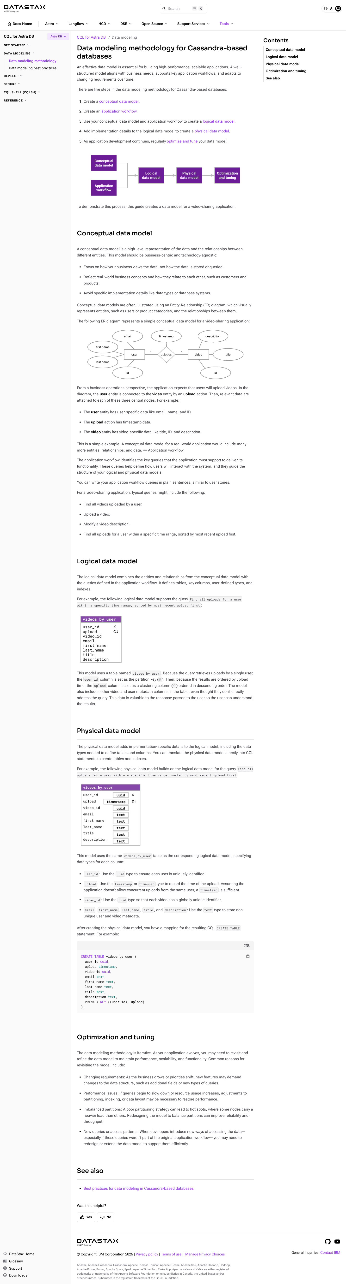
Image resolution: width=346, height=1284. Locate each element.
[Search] (183, 8)
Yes (86, 1217)
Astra (52, 24)
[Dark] (332, 9)
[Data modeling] (35, 53)
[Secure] (35, 84)
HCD (105, 24)
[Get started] (35, 45)
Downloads (15, 1275)
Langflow (78, 24)
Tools (227, 24)
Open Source (155, 24)
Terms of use (171, 1254)
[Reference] (35, 100)
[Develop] (35, 76)
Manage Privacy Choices (205, 1254)
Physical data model (109, 731)
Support (12, 1268)
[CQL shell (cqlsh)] (35, 92)
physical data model (212, 131)
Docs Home (19, 24)
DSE (126, 24)
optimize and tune (182, 141)
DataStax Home (18, 1254)
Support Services (193, 24)
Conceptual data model (114, 233)
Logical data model (107, 561)
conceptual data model (119, 101)
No (105, 1217)
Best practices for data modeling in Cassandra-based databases (139, 1188)
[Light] (325, 9)
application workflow (118, 111)
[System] (338, 9)
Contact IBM (330, 1253)
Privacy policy (147, 1254)
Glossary (13, 1261)
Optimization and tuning (116, 1037)
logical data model (219, 121)
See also (90, 1171)
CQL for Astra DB (91, 37)
